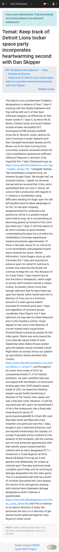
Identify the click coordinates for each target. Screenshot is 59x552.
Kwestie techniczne (19, 73)
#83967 (9, 527)
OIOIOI (35, 545)
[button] (21, 4)
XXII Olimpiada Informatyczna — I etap (26, 70)
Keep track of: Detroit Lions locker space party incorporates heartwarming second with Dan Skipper (29, 81)
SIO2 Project (29, 549)
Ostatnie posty (46, 89)
